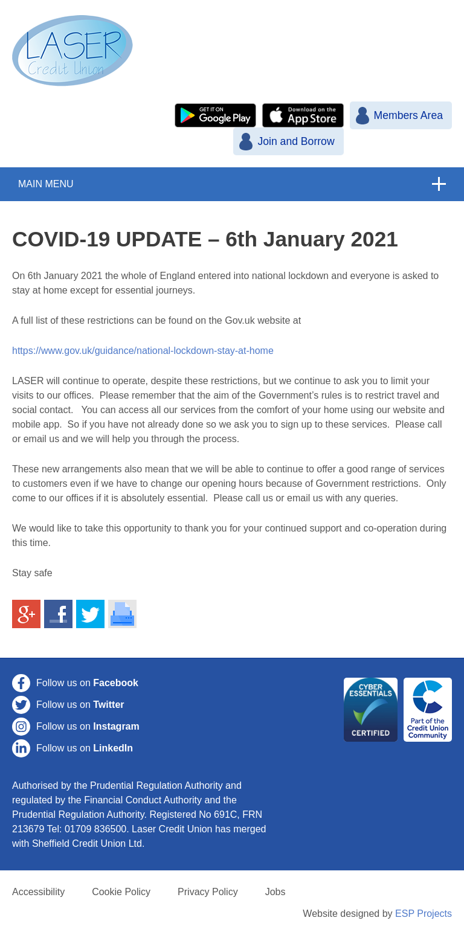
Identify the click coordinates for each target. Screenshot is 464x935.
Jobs (275, 892)
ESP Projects (423, 913)
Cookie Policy (121, 892)
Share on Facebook (58, 614)
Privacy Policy (208, 892)
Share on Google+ (26, 614)
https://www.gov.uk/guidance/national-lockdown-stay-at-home (143, 350)
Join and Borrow (295, 141)
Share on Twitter (90, 614)
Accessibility (38, 892)
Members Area (408, 115)
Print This (122, 614)
